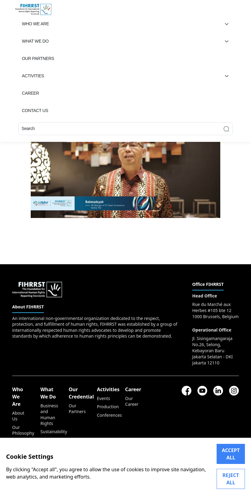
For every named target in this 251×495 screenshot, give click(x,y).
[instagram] (234, 390)
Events (103, 398)
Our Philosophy (20, 430)
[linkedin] (218, 390)
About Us (18, 416)
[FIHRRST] (33, 8)
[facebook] (186, 390)
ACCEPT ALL (231, 454)
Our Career (131, 401)
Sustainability (48, 431)
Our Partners (77, 408)
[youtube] (202, 390)
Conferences (105, 415)
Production (105, 406)
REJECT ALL (230, 479)
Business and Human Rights (48, 414)
